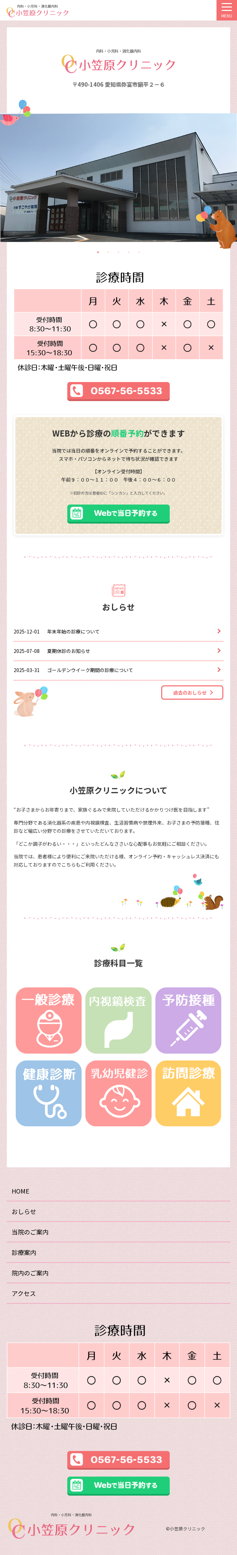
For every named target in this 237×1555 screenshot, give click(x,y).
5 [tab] (139, 252)
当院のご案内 (30, 1231)
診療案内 (24, 1252)
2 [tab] (108, 252)
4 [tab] (128, 252)
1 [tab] (98, 252)
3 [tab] (118, 252)
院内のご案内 (30, 1272)
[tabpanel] (118, 177)
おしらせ (24, 1211)
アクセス (24, 1293)
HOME (20, 1190)
